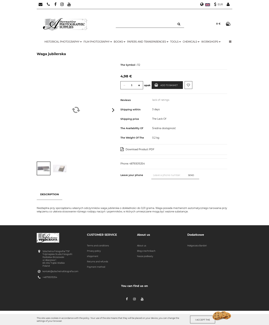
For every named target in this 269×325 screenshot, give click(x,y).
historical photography (63, 41)
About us (141, 245)
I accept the (202, 319)
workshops (211, 41)
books (119, 41)
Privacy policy (94, 251)
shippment (92, 256)
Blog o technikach (146, 251)
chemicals (191, 41)
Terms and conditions (98, 245)
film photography (98, 41)
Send (191, 175)
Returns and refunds (97, 261)
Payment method (96, 267)
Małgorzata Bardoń (197, 245)
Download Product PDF (137, 149)
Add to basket (166, 85)
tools (175, 41)
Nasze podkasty (145, 256)
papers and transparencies (147, 41)
